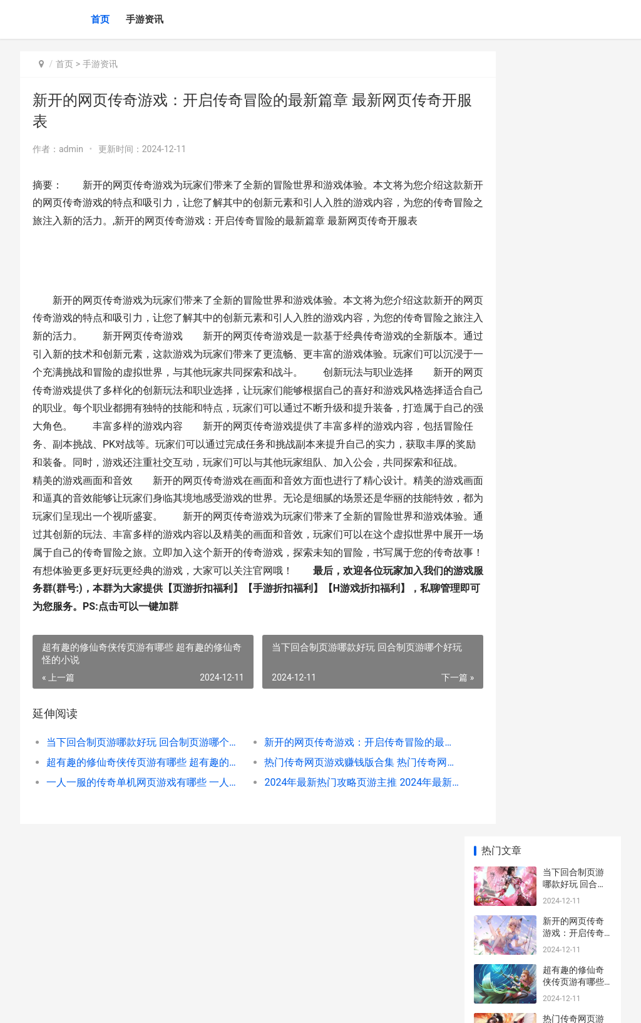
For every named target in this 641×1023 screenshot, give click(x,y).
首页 (100, 19)
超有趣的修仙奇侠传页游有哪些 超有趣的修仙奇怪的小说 (134, 816)
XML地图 (246, 1003)
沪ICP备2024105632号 (190, 1003)
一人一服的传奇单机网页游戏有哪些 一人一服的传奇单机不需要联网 (134, 836)
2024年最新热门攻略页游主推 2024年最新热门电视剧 (330, 836)
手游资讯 (144, 19)
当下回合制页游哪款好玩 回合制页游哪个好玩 (134, 796)
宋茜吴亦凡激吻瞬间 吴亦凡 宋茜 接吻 (575, 917)
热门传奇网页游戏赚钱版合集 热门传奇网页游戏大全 (330, 816)
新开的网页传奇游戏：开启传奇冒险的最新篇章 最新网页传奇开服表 (330, 796)
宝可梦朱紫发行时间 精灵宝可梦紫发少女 (574, 483)
